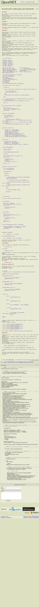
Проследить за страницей (6, 604)
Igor (5, 477)
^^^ (16, 477)
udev (30, 445)
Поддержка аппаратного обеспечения (26, 447)
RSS (37, 451)
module (25, 445)
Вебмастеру (36, 604)
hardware (28, 445)
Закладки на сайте (4, 603)
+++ (25, 1)
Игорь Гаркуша (11, 445)
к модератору (21, 453)
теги (31, 1)
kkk (4, 462)
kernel (21, 445)
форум (28, 1)
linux (23, 445)
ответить (14, 453)
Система (16, 447)
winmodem (33, 445)
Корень (5, 447)
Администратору (11, 447)
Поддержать (30, 604)
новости (22, 1)
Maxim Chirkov (35, 603)
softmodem (37, 445)
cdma (32, 446)
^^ (17, 532)
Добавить (26, 604)
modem (19, 445)
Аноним (5, 453)
